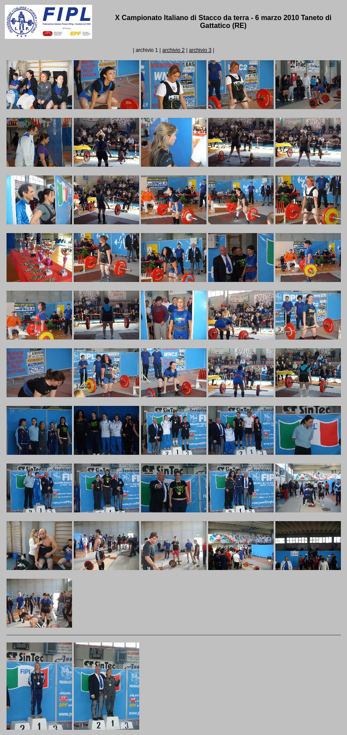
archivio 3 (200, 50)
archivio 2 (173, 50)
